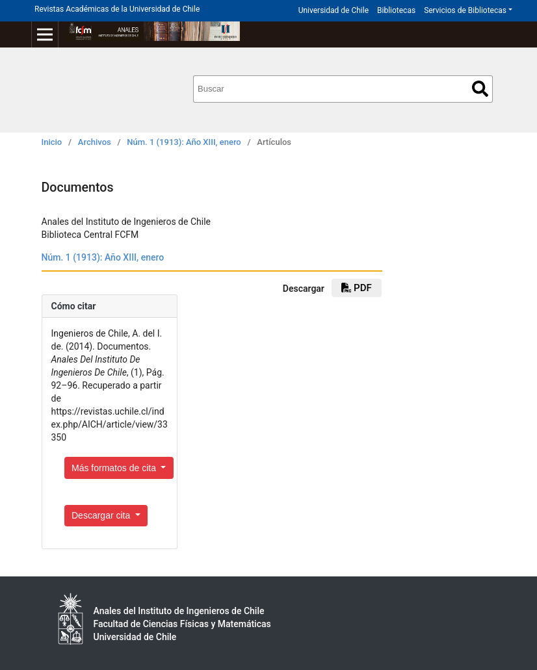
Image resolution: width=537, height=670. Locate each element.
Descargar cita (102, 515)
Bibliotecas (396, 10)
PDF (356, 288)
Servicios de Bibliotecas (465, 10)
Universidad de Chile (333, 10)
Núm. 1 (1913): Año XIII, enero (184, 142)
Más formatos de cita (115, 468)
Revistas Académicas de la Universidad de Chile (117, 9)
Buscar (480, 89)
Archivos (94, 142)
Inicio (52, 142)
